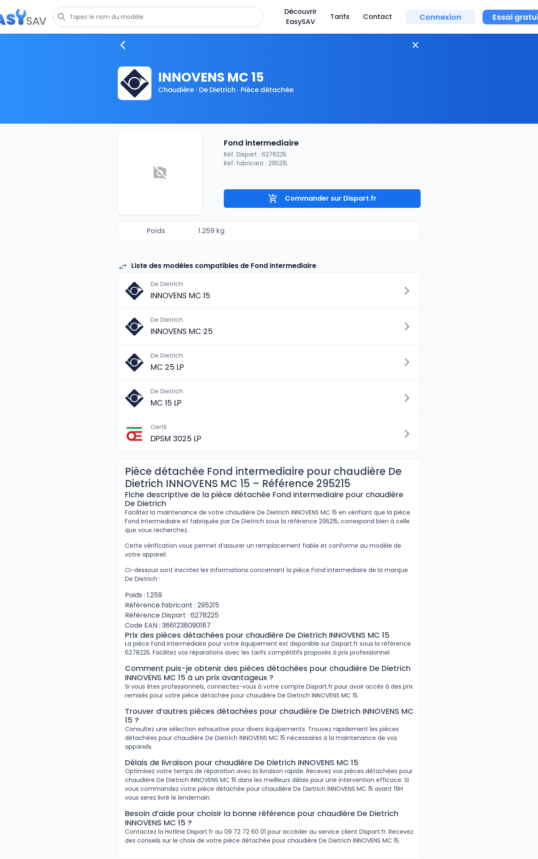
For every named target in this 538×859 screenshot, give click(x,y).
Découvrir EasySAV (300, 17)
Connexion (440, 17)
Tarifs (340, 16)
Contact (377, 16)
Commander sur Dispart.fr (322, 199)
